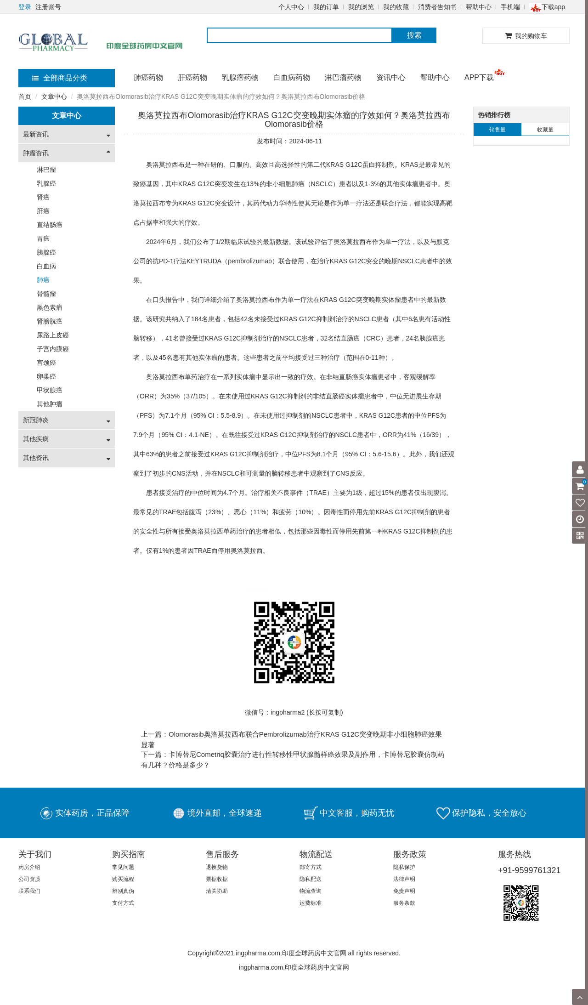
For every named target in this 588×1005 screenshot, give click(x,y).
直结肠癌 (49, 224)
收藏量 (545, 129)
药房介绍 (29, 867)
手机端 (510, 7)
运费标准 (311, 903)
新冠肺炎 (36, 420)
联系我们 (29, 891)
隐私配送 (311, 879)
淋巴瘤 (46, 169)
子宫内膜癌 (53, 348)
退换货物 (217, 867)
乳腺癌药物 (240, 77)
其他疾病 (36, 439)
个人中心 (291, 7)
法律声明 (404, 879)
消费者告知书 (437, 7)
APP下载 (479, 77)
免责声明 (404, 891)
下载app (547, 7)
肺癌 (43, 280)
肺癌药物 (148, 77)
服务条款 (404, 903)
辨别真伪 (123, 891)
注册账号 (48, 7)
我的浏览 (361, 7)
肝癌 (43, 211)
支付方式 (123, 903)
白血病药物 (291, 77)
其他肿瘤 (49, 404)
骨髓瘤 (46, 293)
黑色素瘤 (49, 307)
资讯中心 (391, 77)
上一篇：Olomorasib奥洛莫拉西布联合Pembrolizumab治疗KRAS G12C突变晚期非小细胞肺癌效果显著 (291, 739)
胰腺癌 (46, 252)
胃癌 (43, 238)
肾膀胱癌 (49, 321)
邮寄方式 (311, 867)
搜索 (414, 35)
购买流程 (123, 879)
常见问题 (123, 867)
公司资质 (29, 879)
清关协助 (217, 891)
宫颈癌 (46, 362)
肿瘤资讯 (36, 153)
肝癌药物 (192, 77)
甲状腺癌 (49, 390)
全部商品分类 (59, 78)
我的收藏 (396, 7)
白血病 (46, 266)
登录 (24, 7)
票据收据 (217, 879)
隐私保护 (404, 867)
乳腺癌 (46, 183)
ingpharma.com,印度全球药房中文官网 (294, 967)
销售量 (497, 129)
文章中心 (54, 96)
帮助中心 (479, 7)
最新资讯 (36, 134)
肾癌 (43, 197)
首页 (24, 96)
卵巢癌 (46, 376)
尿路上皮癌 (53, 335)
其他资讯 (36, 457)
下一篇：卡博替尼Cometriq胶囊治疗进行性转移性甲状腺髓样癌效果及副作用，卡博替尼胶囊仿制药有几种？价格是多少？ (293, 759)
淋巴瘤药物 (343, 77)
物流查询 (311, 891)
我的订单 (326, 7)
